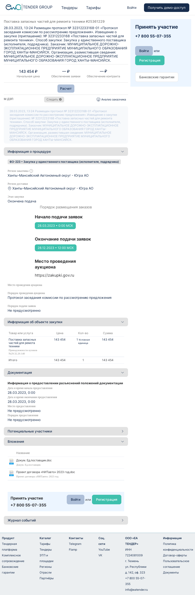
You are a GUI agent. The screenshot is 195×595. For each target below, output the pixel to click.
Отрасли (45, 572)
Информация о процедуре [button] (66, 151)
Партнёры (47, 578)
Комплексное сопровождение (13, 558)
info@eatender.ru (136, 589)
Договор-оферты (175, 555)
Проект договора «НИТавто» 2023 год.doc (45, 472)
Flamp (73, 549)
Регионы (46, 567)
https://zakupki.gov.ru (54, 275)
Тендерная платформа (9, 546)
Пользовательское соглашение (176, 564)
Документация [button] (66, 372)
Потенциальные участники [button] (66, 431)
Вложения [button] (66, 441)
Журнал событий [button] (66, 520)
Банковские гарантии (10, 569)
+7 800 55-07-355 (135, 581)
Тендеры (69, 7)
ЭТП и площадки (46, 558)
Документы (171, 572)
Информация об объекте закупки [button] (66, 322)
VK (100, 555)
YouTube (104, 549)
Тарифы (93, 7)
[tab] (66, 151)
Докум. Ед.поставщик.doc (34, 460)
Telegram (75, 544)
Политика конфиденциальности (178, 546)
